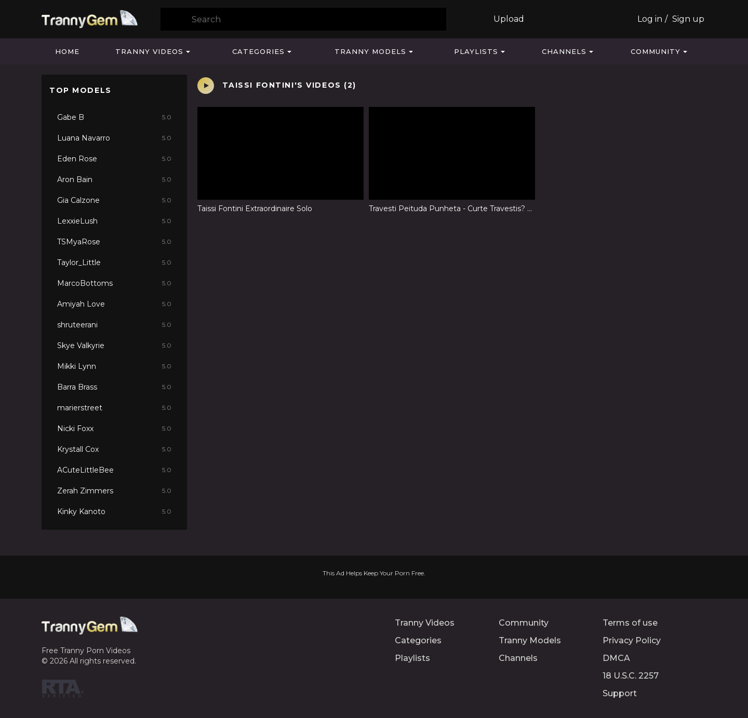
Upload (508, 19)
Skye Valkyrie (114, 345)
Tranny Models (370, 51)
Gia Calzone (114, 200)
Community (655, 51)
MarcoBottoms (114, 283)
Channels (564, 51)
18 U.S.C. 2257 (631, 676)
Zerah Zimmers (114, 490)
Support (620, 693)
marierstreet (114, 407)
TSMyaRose (114, 241)
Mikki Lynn (114, 366)
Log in (649, 19)
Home (67, 51)
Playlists (476, 51)
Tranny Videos (149, 51)
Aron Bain (114, 179)
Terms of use (630, 623)
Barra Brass (114, 387)
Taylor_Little (114, 262)
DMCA (616, 658)
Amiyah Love (114, 304)
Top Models (80, 90)
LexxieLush (114, 221)
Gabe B (114, 117)
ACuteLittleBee (114, 470)
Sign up (688, 19)
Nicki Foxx (114, 428)
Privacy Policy (632, 640)
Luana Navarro (114, 138)
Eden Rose (114, 158)
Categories (258, 51)
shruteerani (114, 324)
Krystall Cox (114, 449)
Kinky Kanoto (114, 511)
